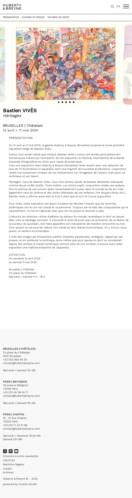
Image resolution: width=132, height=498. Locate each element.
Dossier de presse (33, 17)
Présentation (11, 17)
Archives (8, 472)
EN (118, 6)
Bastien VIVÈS (20, 110)
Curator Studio (27, 484)
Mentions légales (13, 464)
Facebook (5, 451)
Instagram (11, 451)
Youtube (16, 451)
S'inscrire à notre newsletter (21, 456)
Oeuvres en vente (58, 17)
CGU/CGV (9, 460)
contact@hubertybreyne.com (21, 363)
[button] (58, 102)
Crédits (7, 468)
